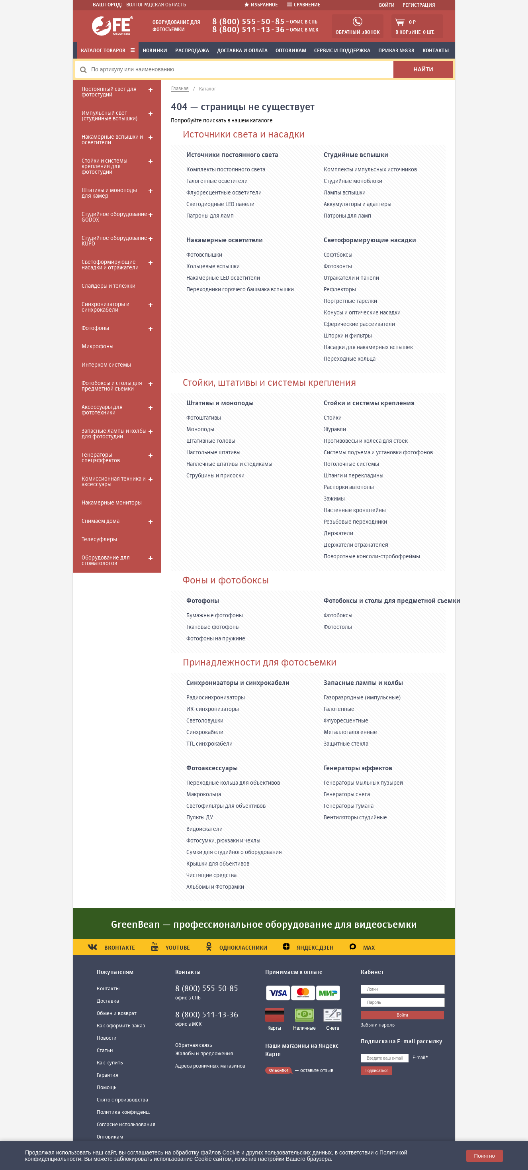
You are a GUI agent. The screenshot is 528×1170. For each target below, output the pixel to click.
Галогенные (339, 709)
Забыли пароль (378, 1025)
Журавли (335, 429)
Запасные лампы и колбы (363, 683)
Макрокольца (203, 794)
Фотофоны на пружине (215, 639)
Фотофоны (95, 328)
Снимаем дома (100, 521)
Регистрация (419, 5)
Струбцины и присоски (215, 476)
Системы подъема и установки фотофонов (378, 452)
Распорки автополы (349, 487)
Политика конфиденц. (123, 1112)
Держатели (338, 533)
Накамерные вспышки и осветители (112, 139)
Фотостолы (338, 627)
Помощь (107, 1087)
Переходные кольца (349, 359)
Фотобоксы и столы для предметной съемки (112, 386)
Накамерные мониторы (112, 503)
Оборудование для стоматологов (106, 560)
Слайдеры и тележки (108, 286)
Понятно (484, 1156)
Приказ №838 (396, 50)
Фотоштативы (203, 418)
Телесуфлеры (99, 539)
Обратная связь (193, 1045)
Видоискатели (204, 829)
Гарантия (107, 1075)
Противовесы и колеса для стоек (366, 441)
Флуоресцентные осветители (224, 193)
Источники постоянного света (232, 155)
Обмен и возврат (117, 1013)
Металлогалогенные (350, 732)
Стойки (333, 418)
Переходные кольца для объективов (233, 783)
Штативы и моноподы (220, 403)
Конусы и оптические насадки (362, 313)
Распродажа (192, 50)
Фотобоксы (338, 615)
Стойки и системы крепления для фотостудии (104, 166)
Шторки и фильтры (348, 336)
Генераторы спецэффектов (101, 457)
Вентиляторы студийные (355, 818)
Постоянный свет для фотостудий (109, 92)
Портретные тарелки (350, 301)
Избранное (261, 5)
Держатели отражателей (356, 545)
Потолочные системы (351, 464)
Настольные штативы (213, 452)
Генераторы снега (347, 794)
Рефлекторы (340, 289)
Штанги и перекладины (353, 476)
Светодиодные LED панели (220, 204)
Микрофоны (97, 346)
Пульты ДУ (199, 818)
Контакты (435, 50)
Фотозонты (338, 266)
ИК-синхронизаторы (212, 709)
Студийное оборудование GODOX (114, 217)
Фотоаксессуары (212, 769)
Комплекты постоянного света (225, 170)
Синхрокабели (204, 732)
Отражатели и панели (351, 278)
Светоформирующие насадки (370, 241)
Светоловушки (204, 721)
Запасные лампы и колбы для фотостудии (114, 434)
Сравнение (304, 5)
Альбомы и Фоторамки (215, 887)
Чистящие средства (211, 875)
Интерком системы (106, 365)
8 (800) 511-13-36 (248, 30)
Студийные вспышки (356, 155)
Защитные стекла (346, 744)
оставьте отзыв (316, 1070)
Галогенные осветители (217, 181)
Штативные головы (210, 441)
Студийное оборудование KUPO (114, 241)
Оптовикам (291, 50)
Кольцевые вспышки (213, 266)
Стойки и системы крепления (369, 403)
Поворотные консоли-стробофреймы (372, 556)
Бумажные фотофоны (214, 615)
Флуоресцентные (346, 721)
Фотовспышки (204, 255)
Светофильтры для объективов (226, 806)
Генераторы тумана (349, 806)
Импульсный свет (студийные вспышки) (109, 116)
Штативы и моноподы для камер (109, 193)
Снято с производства (122, 1100)
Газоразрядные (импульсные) (362, 698)
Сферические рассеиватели (359, 324)
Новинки (155, 50)
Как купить (110, 1063)
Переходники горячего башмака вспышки (240, 289)
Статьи (105, 1050)
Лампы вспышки (345, 193)
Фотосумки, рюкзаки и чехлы (223, 841)
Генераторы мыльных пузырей (363, 783)
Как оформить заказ (121, 1026)
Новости (107, 1038)
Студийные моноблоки (353, 181)
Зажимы (334, 499)
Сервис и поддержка (342, 50)
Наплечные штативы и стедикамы (229, 464)
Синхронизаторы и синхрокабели (105, 307)
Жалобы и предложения (204, 1053)
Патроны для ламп (210, 216)
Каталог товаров (108, 50)
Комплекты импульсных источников (370, 170)
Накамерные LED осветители (223, 278)
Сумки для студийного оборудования (234, 852)
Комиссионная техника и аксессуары (114, 481)
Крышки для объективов (217, 864)
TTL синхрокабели (209, 744)
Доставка (108, 1001)
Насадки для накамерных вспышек (368, 347)
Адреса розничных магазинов (210, 1066)
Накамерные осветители (224, 241)
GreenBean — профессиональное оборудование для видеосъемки (264, 925)
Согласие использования (126, 1124)
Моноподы (200, 429)
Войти (387, 5)
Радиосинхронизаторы (215, 698)
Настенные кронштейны (355, 510)
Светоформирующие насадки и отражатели (110, 265)
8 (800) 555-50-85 (248, 22)
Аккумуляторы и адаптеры (357, 204)
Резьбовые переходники (355, 522)
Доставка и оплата (242, 50)
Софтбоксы (338, 255)
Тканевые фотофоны (213, 627)
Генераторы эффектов (358, 769)
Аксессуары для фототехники (102, 410)
